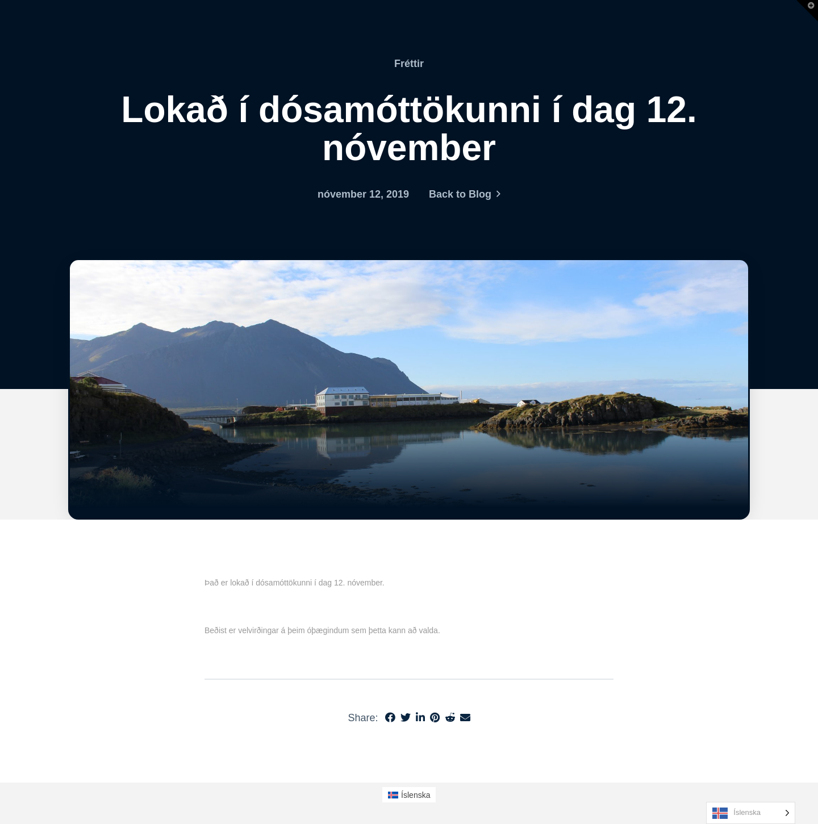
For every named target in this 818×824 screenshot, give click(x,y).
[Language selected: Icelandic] (750, 813)
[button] (807, 11)
